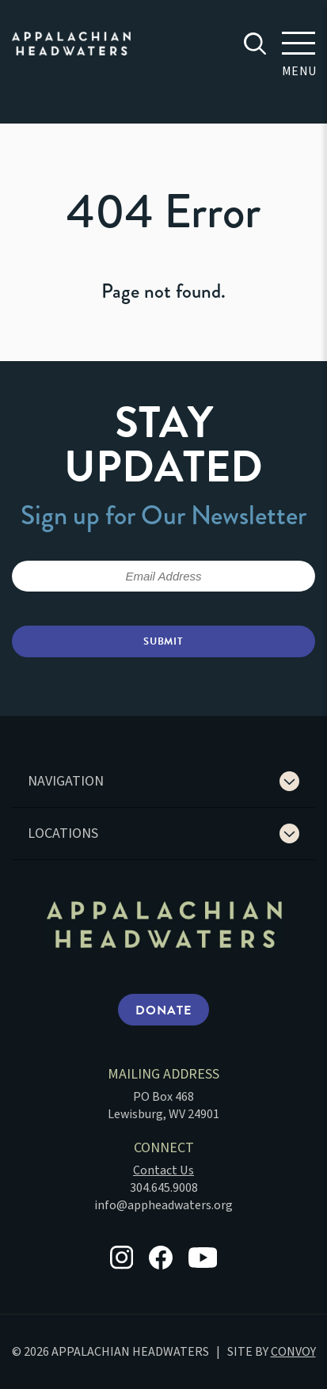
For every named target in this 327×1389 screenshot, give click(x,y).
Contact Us (163, 1170)
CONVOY (293, 1351)
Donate (163, 1010)
